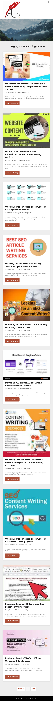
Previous (21, 689)
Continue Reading (12, 103)
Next (33, 689)
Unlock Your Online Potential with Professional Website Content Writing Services (23, 154)
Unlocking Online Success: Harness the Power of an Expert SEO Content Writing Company (24, 462)
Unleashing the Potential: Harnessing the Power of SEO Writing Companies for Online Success (26, 86)
